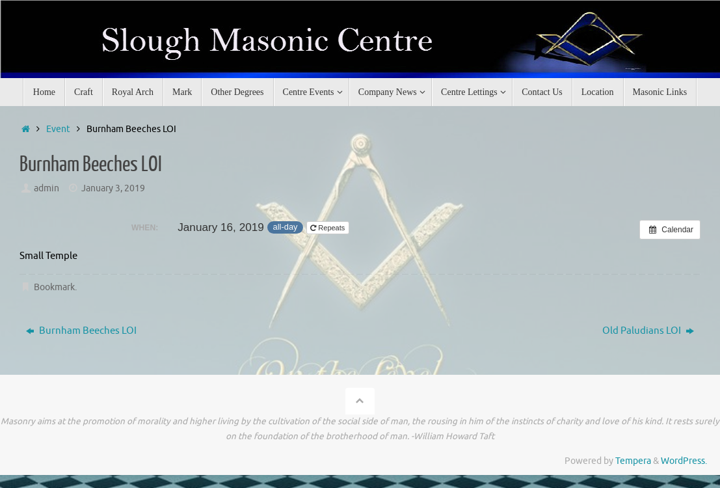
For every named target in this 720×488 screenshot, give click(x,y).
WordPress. (684, 461)
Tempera (633, 461)
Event (58, 129)
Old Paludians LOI (648, 331)
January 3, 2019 (113, 188)
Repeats (328, 228)
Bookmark (54, 287)
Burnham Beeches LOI (81, 331)
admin (46, 188)
